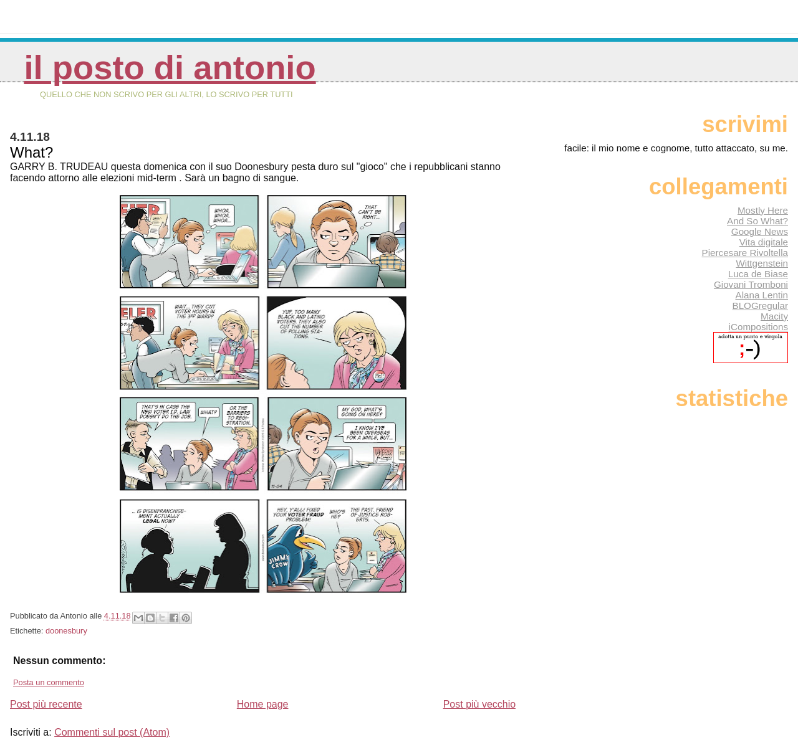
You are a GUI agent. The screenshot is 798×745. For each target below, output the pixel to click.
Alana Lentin (762, 295)
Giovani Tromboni (751, 284)
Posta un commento (48, 682)
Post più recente (46, 704)
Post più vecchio (479, 704)
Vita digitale (763, 242)
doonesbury (66, 630)
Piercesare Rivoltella (745, 252)
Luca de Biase (758, 273)
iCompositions (758, 326)
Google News (759, 231)
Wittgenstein (762, 263)
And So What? (757, 221)
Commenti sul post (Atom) (112, 732)
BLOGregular (760, 305)
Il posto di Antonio (169, 68)
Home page (263, 704)
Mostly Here (763, 210)
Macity (774, 316)
